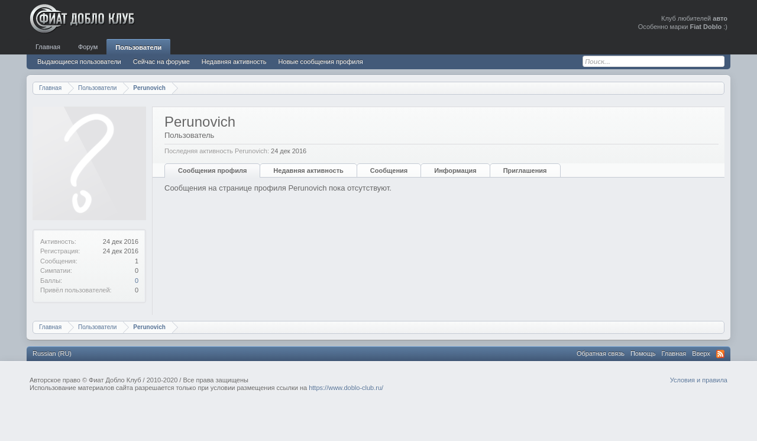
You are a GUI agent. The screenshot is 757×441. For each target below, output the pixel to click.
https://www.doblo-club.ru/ (346, 387)
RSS (720, 354)
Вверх (701, 353)
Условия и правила (698, 380)
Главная (47, 46)
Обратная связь (601, 353)
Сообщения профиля (212, 170)
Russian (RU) (52, 353)
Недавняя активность (308, 170)
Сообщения (388, 170)
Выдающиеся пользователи (79, 61)
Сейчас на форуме (161, 61)
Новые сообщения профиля (321, 61)
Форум (88, 46)
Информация (455, 170)
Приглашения (525, 170)
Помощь (643, 353)
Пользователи (138, 47)
